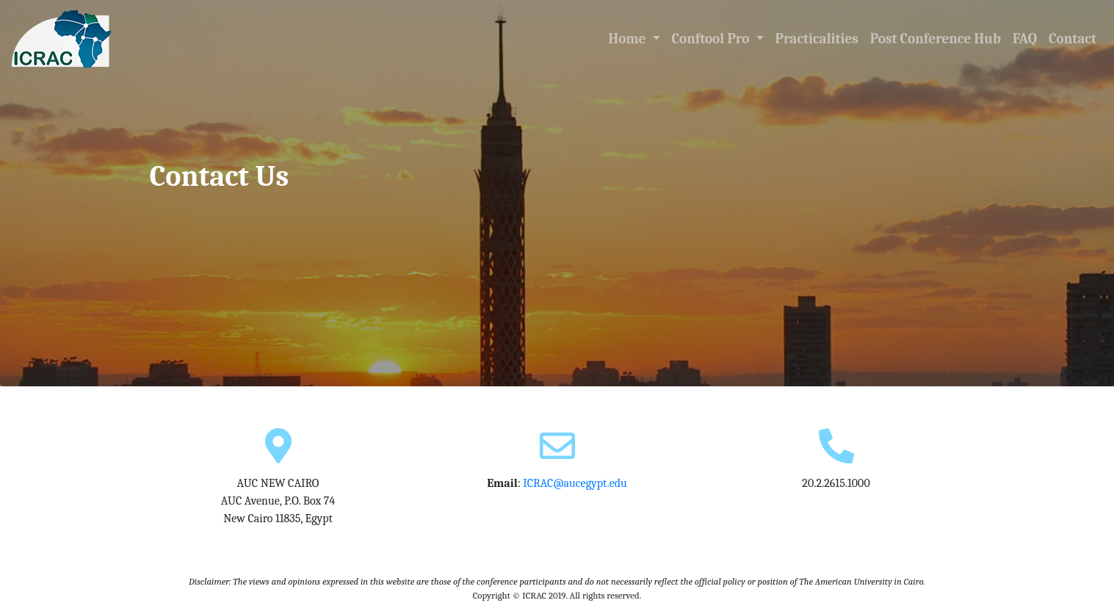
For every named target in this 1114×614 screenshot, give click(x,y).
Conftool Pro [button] (712, 39)
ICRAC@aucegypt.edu (575, 483)
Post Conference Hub (935, 39)
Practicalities (816, 39)
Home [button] (637, 37)
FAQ (1025, 39)
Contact (1072, 39)
